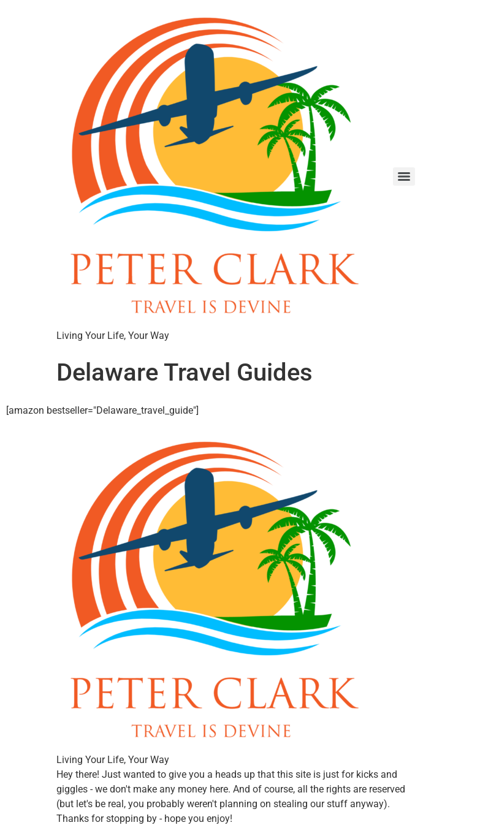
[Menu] (404, 176)
